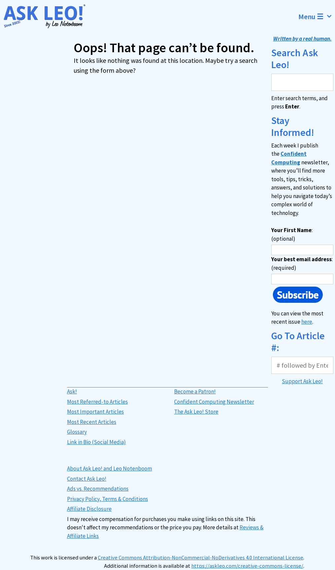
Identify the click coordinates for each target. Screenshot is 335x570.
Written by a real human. (302, 38)
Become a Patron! (195, 391)
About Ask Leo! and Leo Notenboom (109, 468)
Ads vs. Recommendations (98, 488)
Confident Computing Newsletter (214, 401)
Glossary (77, 431)
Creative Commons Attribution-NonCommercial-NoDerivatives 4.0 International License (200, 557)
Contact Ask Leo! (86, 478)
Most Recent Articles (91, 422)
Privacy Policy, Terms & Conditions (107, 499)
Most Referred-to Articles (97, 401)
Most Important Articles (95, 411)
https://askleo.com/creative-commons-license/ (247, 565)
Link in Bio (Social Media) (96, 442)
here (306, 321)
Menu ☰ (316, 16)
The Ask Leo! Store (196, 411)
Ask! (72, 391)
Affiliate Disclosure (89, 508)
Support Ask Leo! (302, 381)
